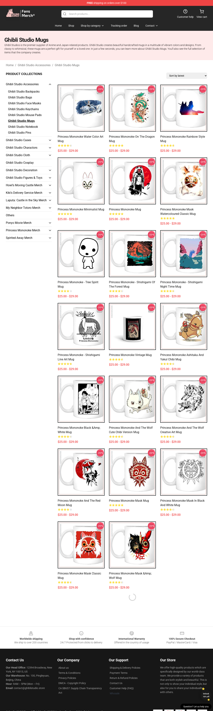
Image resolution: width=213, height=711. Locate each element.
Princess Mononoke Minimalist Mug (81, 209)
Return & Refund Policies (124, 678)
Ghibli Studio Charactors (21, 147)
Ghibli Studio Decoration (21, 170)
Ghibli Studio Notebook (23, 126)
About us (63, 667)
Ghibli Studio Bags (20, 97)
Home (10, 65)
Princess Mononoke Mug (125, 209)
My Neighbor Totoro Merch (23, 208)
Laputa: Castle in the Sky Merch (26, 200)
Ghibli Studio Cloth (18, 155)
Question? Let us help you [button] (196, 706)
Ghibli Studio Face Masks (24, 103)
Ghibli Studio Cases (18, 140)
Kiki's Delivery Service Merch (24, 192)
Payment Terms (118, 672)
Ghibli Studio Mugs (67, 65)
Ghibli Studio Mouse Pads (25, 115)
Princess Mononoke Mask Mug (129, 500)
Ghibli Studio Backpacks (24, 91)
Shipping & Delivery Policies (125, 667)
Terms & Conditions (69, 672)
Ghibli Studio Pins (19, 132)
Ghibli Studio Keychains (23, 109)
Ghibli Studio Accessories (34, 65)
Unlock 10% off (206, 695)
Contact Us (116, 683)
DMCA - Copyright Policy (72, 683)
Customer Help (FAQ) (122, 688)
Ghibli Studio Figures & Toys (24, 177)
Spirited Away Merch (19, 238)
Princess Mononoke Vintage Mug (130, 355)
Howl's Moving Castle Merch (24, 185)
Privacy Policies (67, 678)
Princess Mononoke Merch (23, 230)
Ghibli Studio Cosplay (20, 162)
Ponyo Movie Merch (19, 223)
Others (10, 215)
